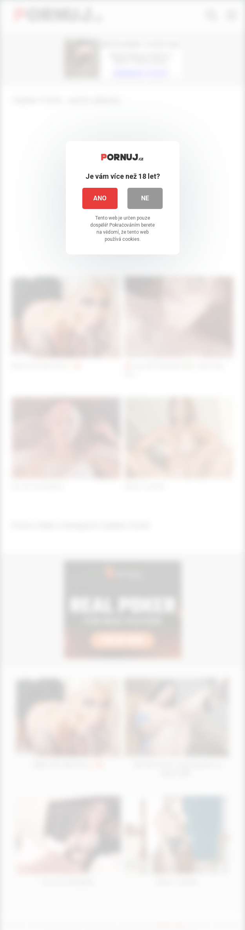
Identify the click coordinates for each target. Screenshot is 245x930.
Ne (145, 198)
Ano (100, 198)
